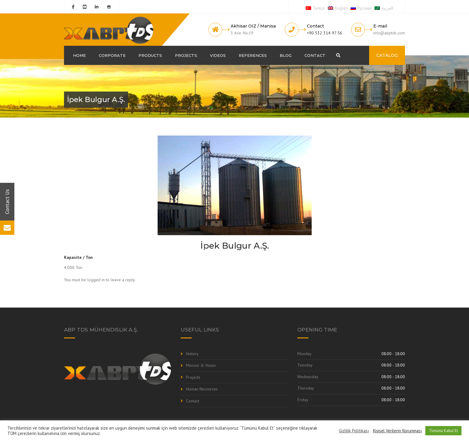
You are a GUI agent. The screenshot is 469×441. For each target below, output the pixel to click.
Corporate (112, 55)
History (192, 353)
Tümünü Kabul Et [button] (443, 430)
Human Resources (202, 389)
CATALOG (387, 55)
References (253, 55)
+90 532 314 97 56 (324, 33)
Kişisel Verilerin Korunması (397, 431)
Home (79, 55)
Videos (218, 55)
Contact (314, 55)
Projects (186, 55)
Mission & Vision (201, 365)
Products (150, 55)
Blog (286, 55)
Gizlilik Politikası (354, 431)
